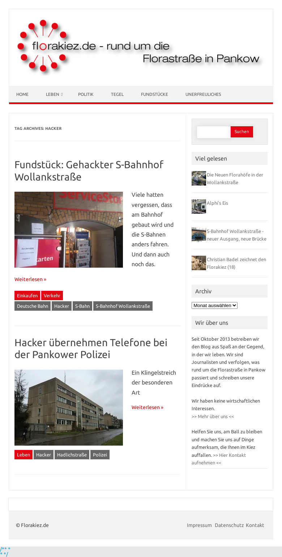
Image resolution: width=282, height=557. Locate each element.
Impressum (200, 525)
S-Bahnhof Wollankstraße (123, 306)
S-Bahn (82, 306)
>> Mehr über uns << (213, 416)
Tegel (117, 94)
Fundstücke (154, 94)
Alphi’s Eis (217, 202)
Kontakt (255, 525)
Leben (52, 94)
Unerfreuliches (203, 94)
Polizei (100, 454)
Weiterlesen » (30, 279)
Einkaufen (27, 295)
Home (22, 94)
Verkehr (52, 295)
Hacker (61, 306)
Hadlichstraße (72, 454)
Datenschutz (229, 525)
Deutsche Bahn (32, 306)
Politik (86, 94)
